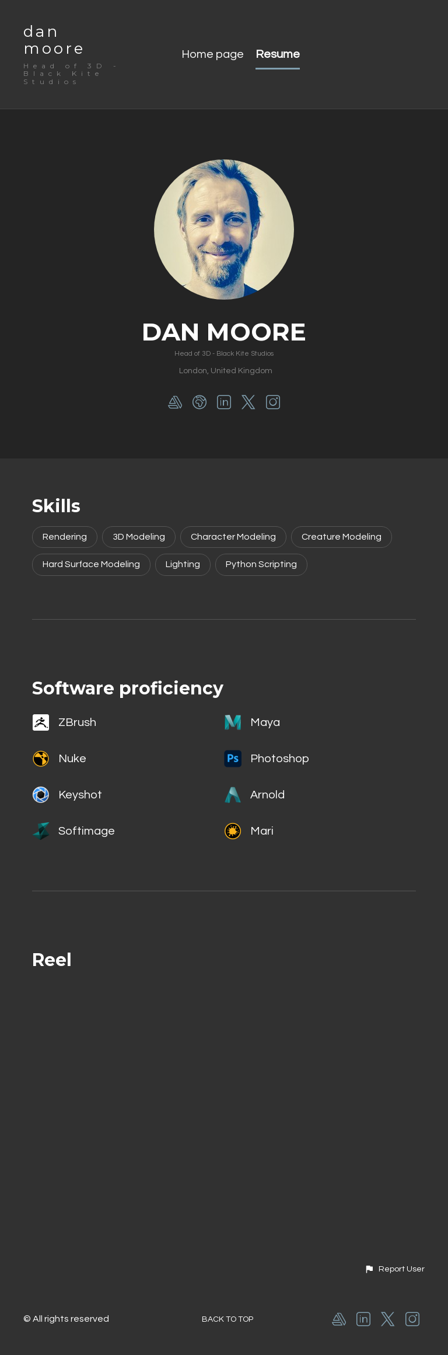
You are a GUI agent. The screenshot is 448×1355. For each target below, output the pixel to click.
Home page (212, 54)
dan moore (54, 40)
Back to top (227, 1319)
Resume (278, 54)
